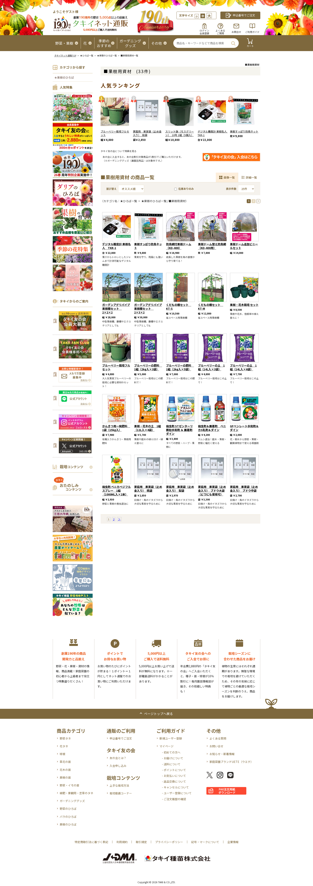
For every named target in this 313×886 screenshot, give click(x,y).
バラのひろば (68, 817)
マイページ (166, 746)
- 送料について (171, 764)
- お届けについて (172, 758)
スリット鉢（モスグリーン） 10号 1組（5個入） (179, 133)
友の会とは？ (118, 758)
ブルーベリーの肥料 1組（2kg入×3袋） (148, 367)
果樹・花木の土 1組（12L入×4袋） (147, 428)
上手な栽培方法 (119, 785)
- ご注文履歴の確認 (174, 799)
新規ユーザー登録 (170, 738)
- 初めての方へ (171, 752)
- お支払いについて (174, 776)
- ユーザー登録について (177, 793)
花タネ (64, 746)
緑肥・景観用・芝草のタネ (76, 793)
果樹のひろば (68, 824)
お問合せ (236, 32)
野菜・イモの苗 (69, 785)
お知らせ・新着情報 (222, 754)
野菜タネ (65, 738)
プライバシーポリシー (169, 842)
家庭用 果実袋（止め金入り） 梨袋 (180, 488)
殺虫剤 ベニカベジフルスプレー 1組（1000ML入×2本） (116, 490)
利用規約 (122, 842)
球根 (62, 754)
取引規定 (141, 842)
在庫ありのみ (184, 189)
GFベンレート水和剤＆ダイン (244, 428)
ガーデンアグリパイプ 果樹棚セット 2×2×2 (116, 308)
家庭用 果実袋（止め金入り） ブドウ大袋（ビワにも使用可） (212, 490)
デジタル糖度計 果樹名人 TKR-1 (213, 133)
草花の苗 (65, 762)
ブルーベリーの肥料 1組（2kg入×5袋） (180, 367)
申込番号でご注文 (121, 738)
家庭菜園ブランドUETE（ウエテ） (231, 762)
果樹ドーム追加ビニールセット (244, 246)
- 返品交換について (174, 781)
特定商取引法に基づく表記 (91, 842)
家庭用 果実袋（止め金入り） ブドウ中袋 (244, 488)
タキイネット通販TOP (65, 55)
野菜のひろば (68, 809)
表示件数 (231, 189)
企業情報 (233, 842)
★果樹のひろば (64, 77)
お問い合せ (216, 746)
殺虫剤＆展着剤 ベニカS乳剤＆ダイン (212, 428)
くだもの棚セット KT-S (178, 306)
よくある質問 (217, 738)
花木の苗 (65, 770)
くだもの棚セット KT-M (210, 306)
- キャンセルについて (175, 787)
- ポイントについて (174, 770)
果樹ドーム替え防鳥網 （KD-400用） (212, 246)
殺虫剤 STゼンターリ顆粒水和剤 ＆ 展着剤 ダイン (179, 430)
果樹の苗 (65, 777)
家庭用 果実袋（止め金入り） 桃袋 (147, 133)
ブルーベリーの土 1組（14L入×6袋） (243, 367)
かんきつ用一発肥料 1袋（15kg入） (116, 428)
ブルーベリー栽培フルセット (115, 133)
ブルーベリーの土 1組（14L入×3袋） (211, 367)
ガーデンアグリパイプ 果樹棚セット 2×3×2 (148, 308)
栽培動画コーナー (121, 793)
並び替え (111, 189)
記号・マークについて (205, 842)
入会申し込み (118, 766)
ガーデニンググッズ (72, 801)
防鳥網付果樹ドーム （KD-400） (178, 246)
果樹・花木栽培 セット (244, 305)
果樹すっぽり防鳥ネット (244, 131)
